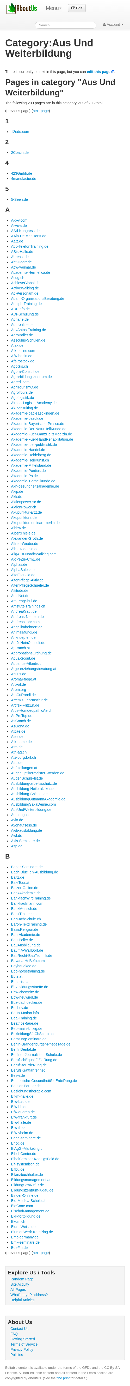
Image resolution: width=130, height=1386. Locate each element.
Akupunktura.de (23, 517)
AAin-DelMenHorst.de (28, 236)
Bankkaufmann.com (27, 903)
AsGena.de (20, 726)
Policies (16, 1355)
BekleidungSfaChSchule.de (33, 1034)
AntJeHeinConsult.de (28, 643)
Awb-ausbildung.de (26, 830)
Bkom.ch (18, 1221)
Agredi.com (20, 382)
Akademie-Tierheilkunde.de (33, 481)
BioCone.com (22, 1206)
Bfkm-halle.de (22, 1096)
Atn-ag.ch (19, 752)
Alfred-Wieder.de (24, 544)
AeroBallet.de (22, 335)
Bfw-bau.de (20, 1101)
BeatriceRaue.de (24, 1023)
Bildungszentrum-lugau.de (32, 1190)
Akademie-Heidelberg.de (31, 455)
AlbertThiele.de (23, 533)
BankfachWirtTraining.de (31, 898)
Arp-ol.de (18, 684)
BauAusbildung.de (26, 945)
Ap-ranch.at (20, 648)
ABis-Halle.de (22, 252)
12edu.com (20, 132)
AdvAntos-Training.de (28, 330)
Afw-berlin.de (21, 356)
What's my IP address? (29, 1295)
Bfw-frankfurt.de (24, 1117)
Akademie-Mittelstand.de (31, 465)
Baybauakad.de (23, 966)
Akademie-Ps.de (24, 476)
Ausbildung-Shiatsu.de (29, 794)
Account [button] (113, 24)
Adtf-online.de (22, 325)
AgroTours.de (22, 392)
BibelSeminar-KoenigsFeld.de (35, 1159)
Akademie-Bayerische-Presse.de (37, 424)
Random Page (22, 1279)
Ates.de (17, 736)
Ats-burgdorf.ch (23, 757)
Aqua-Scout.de (23, 658)
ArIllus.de (18, 674)
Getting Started (22, 1339)
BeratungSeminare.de (28, 1039)
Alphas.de (19, 564)
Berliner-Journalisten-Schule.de (36, 1055)
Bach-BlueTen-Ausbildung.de (34, 872)
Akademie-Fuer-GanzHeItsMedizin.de (41, 434)
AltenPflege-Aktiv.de (27, 580)
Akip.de (17, 491)
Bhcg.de (17, 1143)
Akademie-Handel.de (28, 450)
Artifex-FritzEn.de (25, 705)
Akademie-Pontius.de (28, 471)
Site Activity (19, 1284)
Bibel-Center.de (23, 1154)
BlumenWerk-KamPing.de (32, 1232)
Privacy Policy (21, 1349)
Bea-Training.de (24, 1018)
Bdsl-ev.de (19, 1008)
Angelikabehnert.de (26, 627)
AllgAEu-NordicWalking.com (34, 554)
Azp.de (16, 846)
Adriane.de (20, 319)
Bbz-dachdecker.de (26, 1002)
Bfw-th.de (18, 1128)
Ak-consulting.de (24, 408)
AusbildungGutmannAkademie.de (38, 799)
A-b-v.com (19, 220)
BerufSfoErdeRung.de (29, 1065)
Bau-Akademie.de (25, 935)
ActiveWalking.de (25, 288)
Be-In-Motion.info (25, 1013)
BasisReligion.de (24, 929)
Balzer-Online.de (24, 888)
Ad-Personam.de (24, 293)
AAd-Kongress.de (25, 231)
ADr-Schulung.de (25, 314)
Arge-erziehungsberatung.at (33, 669)
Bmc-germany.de (25, 1237)
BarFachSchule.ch (26, 919)
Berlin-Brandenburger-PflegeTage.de (40, 1044)
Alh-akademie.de (24, 549)
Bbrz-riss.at (20, 982)
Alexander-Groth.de (27, 538)
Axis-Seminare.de (25, 841)
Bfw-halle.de (21, 1122)
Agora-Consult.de (25, 371)
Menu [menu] (53, 8)
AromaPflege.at (23, 679)
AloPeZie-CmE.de (25, 559)
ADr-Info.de (20, 309)
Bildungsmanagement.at (30, 1180)
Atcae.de (18, 731)
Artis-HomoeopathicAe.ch (31, 710)
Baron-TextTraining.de (29, 924)
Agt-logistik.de (22, 398)
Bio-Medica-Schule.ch (28, 1201)
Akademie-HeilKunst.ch (30, 460)
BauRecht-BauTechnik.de (31, 955)
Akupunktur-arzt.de (26, 512)
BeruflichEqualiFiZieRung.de (34, 1060)
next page (41, 111)
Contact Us (19, 1329)
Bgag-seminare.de (26, 1138)
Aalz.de (17, 241)
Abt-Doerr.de (21, 262)
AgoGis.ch (19, 366)
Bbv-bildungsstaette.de (29, 987)
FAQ (14, 1334)
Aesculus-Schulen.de (28, 340)
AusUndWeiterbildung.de (31, 809)
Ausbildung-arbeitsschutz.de (34, 783)
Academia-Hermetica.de (30, 272)
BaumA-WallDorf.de (27, 950)
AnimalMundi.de (24, 632)
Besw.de (18, 1075)
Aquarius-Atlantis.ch (27, 663)
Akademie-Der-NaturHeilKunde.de (38, 429)
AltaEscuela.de (23, 575)
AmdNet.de (20, 596)
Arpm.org (18, 690)
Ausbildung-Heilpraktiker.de (33, 789)
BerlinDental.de (23, 1049)
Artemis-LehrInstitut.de (29, 700)
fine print (63, 1378)
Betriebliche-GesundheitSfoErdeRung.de (44, 1081)
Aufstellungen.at (24, 768)
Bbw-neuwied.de (24, 997)
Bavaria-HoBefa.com (28, 961)
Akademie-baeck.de (27, 418)
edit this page (98, 72)
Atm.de (16, 747)
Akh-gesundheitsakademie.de (35, 486)
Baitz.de (17, 877)
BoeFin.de (19, 1247)
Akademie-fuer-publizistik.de (34, 444)
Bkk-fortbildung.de (25, 1216)
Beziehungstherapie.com (31, 1091)
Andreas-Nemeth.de (27, 617)
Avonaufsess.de (24, 825)
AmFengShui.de (24, 601)
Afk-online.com (23, 351)
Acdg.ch (17, 278)
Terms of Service (24, 1344)
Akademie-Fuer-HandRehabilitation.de (42, 439)
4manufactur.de (23, 179)
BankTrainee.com (25, 914)
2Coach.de (20, 152)
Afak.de (17, 345)
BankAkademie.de (26, 893)
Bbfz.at (16, 976)
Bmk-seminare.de (25, 1242)
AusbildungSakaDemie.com (33, 804)
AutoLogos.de (22, 815)
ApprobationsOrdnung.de (31, 653)
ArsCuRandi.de (23, 695)
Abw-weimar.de (23, 267)
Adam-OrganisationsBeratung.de (37, 298)
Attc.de (16, 763)
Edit (76, 8)
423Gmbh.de (21, 173)
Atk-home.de (21, 742)
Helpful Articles (22, 1300)
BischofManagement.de (30, 1211)
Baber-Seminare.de (26, 867)
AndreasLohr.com (25, 622)
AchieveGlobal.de (25, 283)
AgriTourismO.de (24, 387)
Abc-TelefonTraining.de (29, 246)
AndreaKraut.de (23, 611)
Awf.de (16, 836)
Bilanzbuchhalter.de (27, 1174)
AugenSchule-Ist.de (27, 778)
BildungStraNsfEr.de (27, 1185)
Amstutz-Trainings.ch (28, 606)
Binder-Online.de (24, 1195)
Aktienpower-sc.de (26, 502)
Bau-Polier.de (22, 940)
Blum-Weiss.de (23, 1227)
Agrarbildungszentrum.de (31, 377)
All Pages (18, 1289)
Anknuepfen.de (23, 637)
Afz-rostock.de (22, 361)
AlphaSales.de (22, 570)
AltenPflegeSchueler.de (30, 585)
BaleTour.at (20, 882)
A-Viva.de (19, 225)
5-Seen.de (19, 199)
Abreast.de (20, 257)
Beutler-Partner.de (26, 1086)
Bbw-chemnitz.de (25, 992)
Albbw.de (18, 528)
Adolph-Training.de (26, 304)
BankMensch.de (24, 909)
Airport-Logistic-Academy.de (34, 403)
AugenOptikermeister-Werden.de (37, 773)
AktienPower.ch (23, 507)
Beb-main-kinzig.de (26, 1028)
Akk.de (16, 497)
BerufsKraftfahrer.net (28, 1070)
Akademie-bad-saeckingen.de (35, 413)
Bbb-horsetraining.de (28, 971)
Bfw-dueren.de (23, 1112)
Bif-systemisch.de (25, 1164)
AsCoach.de (21, 721)
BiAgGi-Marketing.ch (27, 1148)
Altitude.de (19, 590)
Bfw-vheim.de (22, 1133)
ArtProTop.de (21, 716)
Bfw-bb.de (19, 1107)
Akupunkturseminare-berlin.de (35, 523)
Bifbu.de (17, 1169)
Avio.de (17, 820)
